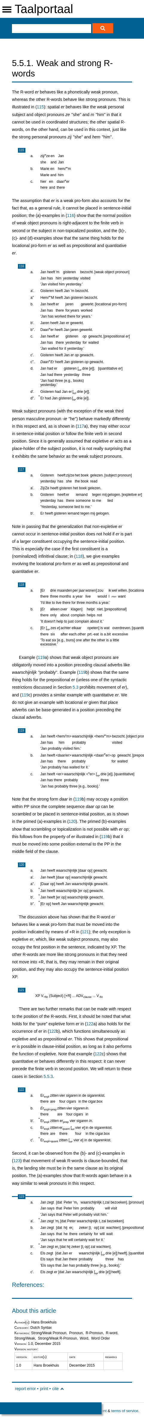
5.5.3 (48, 1076)
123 (16, 1160)
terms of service (124, 1411)
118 (79, 556)
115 (40, 106)
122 (89, 1023)
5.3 (75, 687)
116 (70, 215)
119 (41, 657)
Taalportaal (44, 8)
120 (72, 821)
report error (25, 1388)
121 (85, 931)
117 (80, 426)
